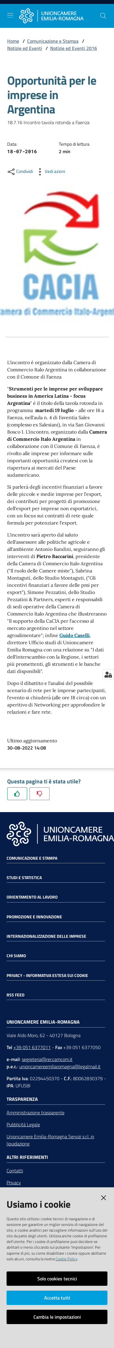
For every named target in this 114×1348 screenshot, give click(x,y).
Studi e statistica (24, 877)
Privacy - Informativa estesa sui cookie (47, 975)
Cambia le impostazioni (57, 1316)
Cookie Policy (66, 1259)
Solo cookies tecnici (57, 1278)
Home (13, 41)
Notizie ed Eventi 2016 (73, 48)
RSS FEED (15, 995)
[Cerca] (103, 15)
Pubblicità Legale (23, 1124)
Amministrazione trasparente (35, 1112)
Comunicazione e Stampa (52, 41)
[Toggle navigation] (10, 15)
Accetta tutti (57, 1297)
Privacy (14, 1182)
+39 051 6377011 (32, 1047)
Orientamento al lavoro (32, 897)
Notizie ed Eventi (24, 48)
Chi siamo (16, 955)
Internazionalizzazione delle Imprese (46, 936)
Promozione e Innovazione (34, 916)
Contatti (15, 1170)
